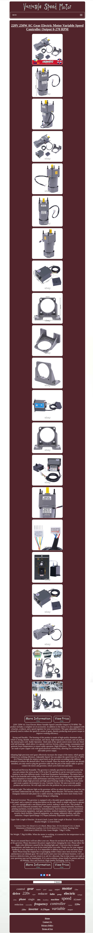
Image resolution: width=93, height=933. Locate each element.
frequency (41, 904)
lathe (52, 894)
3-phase (70, 905)
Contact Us (47, 922)
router (38, 889)
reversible (29, 905)
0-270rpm (45, 909)
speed (66, 898)
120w (77, 904)
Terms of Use (47, 929)
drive (16, 893)
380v (39, 900)
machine (55, 899)
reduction (19, 904)
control (21, 889)
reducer (42, 893)
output (57, 889)
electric (69, 893)
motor (67, 888)
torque (50, 890)
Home (47, 918)
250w (15, 900)
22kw (24, 909)
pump (59, 894)
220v (26, 893)
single (31, 899)
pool (44, 890)
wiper (34, 894)
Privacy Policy (47, 925)
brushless (45, 900)
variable (58, 908)
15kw (76, 890)
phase (22, 899)
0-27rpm (80, 895)
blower (77, 899)
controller (58, 903)
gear (30, 889)
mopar (70, 909)
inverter (33, 909)
